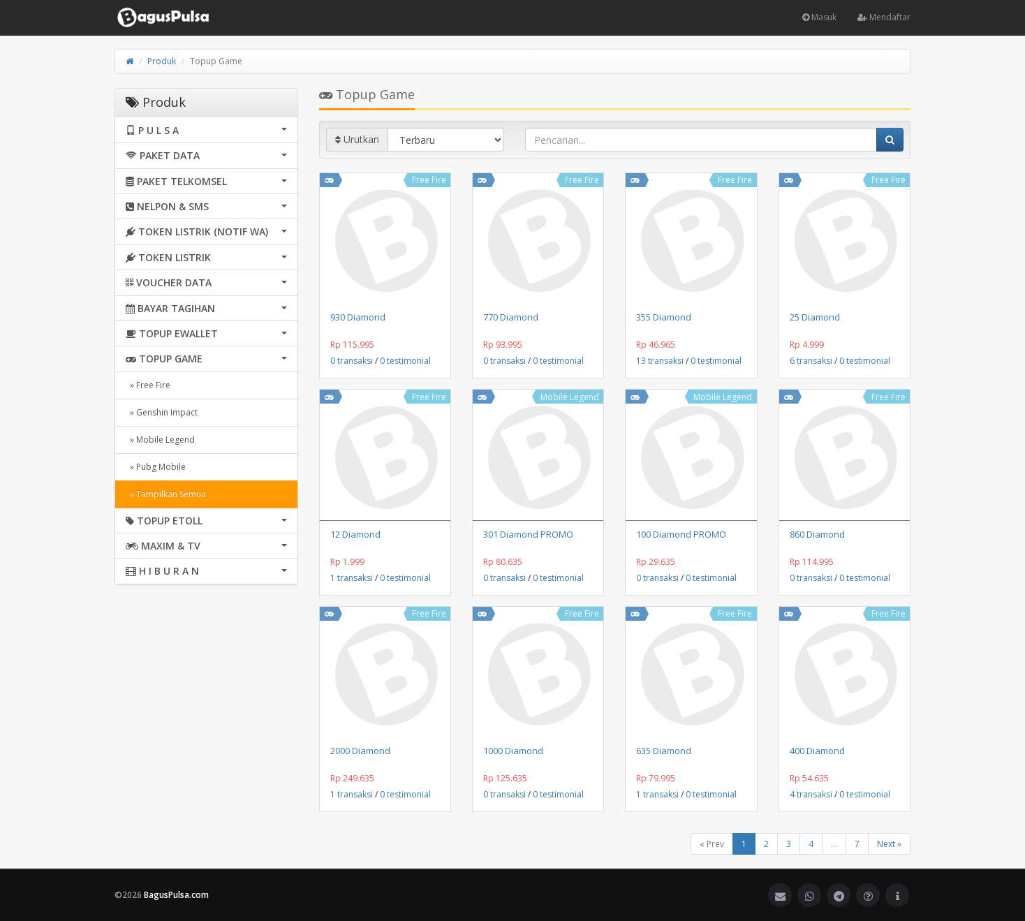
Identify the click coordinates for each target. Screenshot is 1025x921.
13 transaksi (660, 361)
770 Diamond (510, 317)
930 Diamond (357, 317)
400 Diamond (817, 750)
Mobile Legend (569, 397)
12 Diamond (355, 534)
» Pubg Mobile (156, 467)
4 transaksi (811, 794)
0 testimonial (405, 361)
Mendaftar (883, 17)
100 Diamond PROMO (681, 534)
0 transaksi (351, 361)
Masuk (819, 17)
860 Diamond (817, 534)
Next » (889, 844)
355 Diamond (663, 317)
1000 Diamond (513, 750)
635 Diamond (663, 750)
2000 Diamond (360, 750)
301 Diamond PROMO (528, 534)
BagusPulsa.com (176, 895)
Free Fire (429, 180)
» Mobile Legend (160, 439)
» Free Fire (148, 385)
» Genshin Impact (162, 412)
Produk (161, 61)
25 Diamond (815, 317)
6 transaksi (811, 361)
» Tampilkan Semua (166, 494)
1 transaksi (351, 578)
